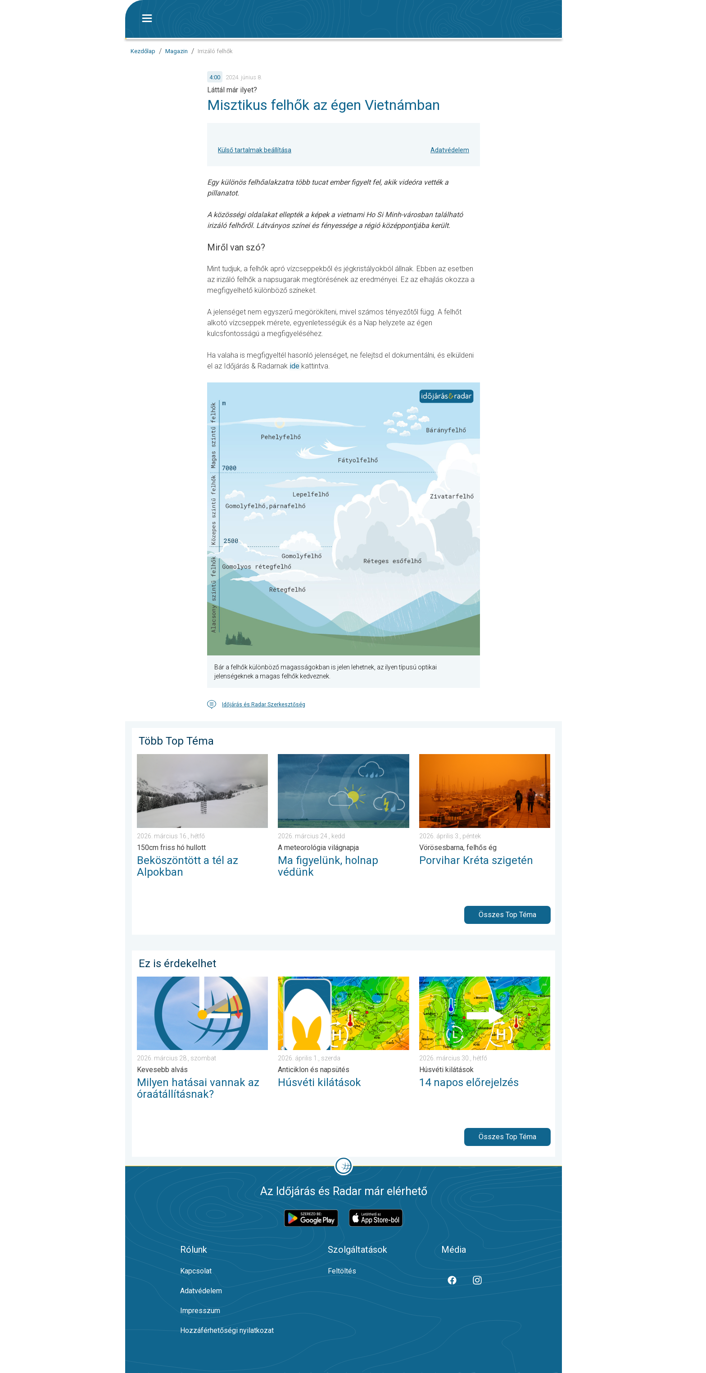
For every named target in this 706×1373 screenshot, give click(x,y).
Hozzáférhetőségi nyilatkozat (227, 1330)
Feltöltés (342, 1271)
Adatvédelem (449, 150)
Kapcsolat (196, 1271)
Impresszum (200, 1310)
